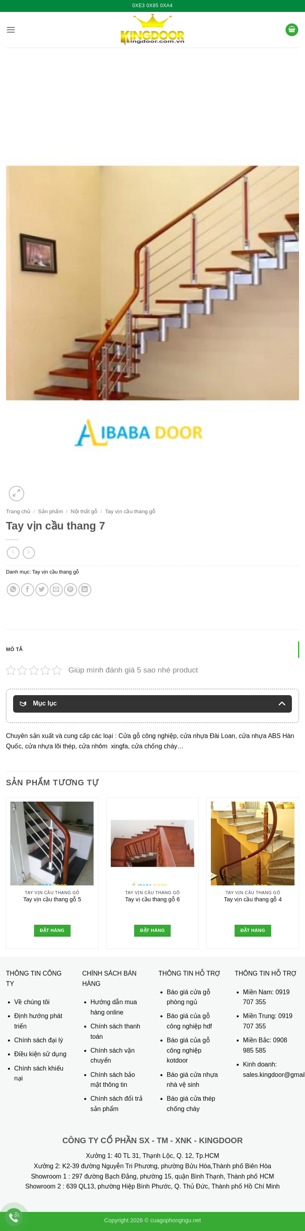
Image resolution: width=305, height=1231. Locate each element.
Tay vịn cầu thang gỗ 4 (253, 899)
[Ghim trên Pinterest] (70, 589)
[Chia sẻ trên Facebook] (27, 589)
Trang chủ (18, 511)
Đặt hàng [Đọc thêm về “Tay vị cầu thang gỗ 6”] (152, 930)
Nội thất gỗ (84, 511)
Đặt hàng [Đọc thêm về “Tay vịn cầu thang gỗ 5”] (52, 930)
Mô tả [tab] (14, 649)
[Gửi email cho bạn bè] (56, 589)
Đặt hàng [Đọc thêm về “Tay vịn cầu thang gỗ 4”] (252, 930)
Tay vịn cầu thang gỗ (130, 511)
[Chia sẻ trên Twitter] (41, 589)
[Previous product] (29, 553)
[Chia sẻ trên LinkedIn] (84, 589)
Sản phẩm (50, 511)
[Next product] (13, 553)
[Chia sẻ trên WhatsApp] (13, 589)
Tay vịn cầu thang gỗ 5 (52, 899)
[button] (10, 29)
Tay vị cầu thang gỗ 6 (152, 899)
